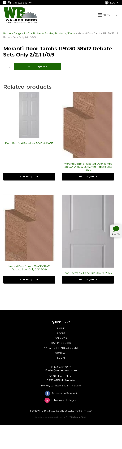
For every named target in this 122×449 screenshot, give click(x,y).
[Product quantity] (7, 66)
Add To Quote (37, 66)
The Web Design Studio (76, 417)
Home (61, 328)
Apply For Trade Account (61, 348)
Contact (61, 353)
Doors (71, 33)
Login (61, 358)
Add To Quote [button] (29, 176)
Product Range (12, 33)
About (61, 333)
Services (61, 338)
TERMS (78, 411)
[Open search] (116, 14)
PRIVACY (88, 411)
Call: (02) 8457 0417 (24, 3)
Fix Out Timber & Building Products (45, 33)
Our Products (61, 343)
